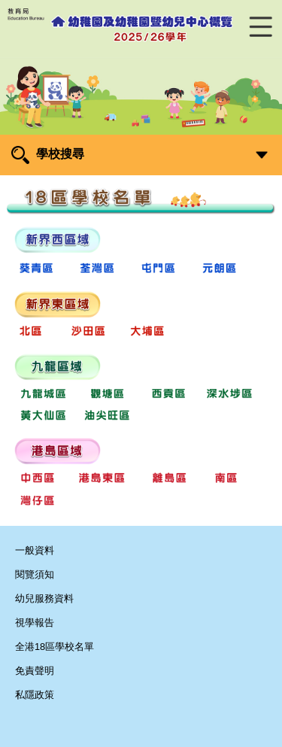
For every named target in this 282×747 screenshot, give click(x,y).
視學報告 (34, 622)
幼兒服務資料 (44, 598)
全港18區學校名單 (54, 646)
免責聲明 (34, 670)
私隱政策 (34, 694)
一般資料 (34, 550)
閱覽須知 (34, 574)
